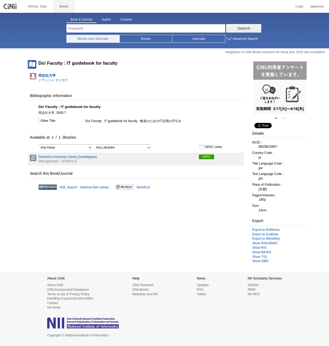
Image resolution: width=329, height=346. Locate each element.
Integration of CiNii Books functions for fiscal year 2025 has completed (275, 52)
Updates (203, 285)
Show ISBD (260, 261)
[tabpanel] (280, 87)
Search (244, 28)
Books (146, 39)
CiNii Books (140, 289)
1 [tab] (278, 118)
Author (106, 19)
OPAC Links (210, 147)
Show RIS (259, 248)
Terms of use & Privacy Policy (68, 294)
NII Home (54, 307)
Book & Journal (81, 19)
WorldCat (143, 187)
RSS (200, 289)
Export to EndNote (265, 234)
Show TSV (259, 257)
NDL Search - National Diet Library (84, 187)
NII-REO (254, 294)
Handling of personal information (70, 298)
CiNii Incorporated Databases (68, 289)
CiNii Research (143, 285)
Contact (52, 303)
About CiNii (55, 285)
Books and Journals (93, 39)
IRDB (251, 289)
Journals (198, 39)
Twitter (201, 294)
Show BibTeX (261, 252)
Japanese (317, 6)
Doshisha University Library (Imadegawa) (67, 157)
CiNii (10, 6)
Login (299, 6)
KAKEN (253, 285)
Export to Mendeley (266, 238)
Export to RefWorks (266, 230)
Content (126, 19)
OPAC (206, 157)
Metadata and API (145, 294)
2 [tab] (286, 118)
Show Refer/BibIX (265, 243)
